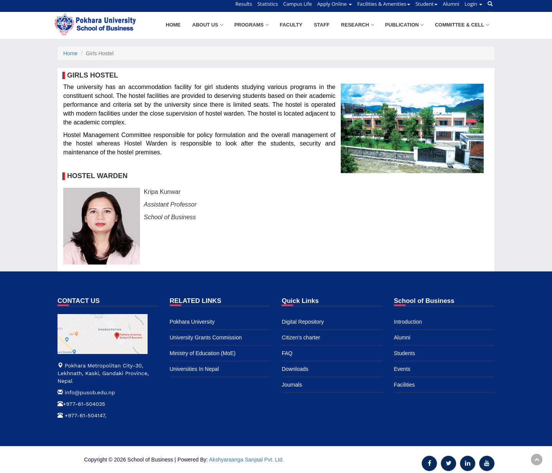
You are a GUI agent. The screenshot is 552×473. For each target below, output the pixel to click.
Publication (404, 25)
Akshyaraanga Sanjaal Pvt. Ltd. (246, 459)
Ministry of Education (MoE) (203, 353)
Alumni (402, 337)
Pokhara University (192, 322)
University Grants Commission (206, 337)
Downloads (295, 369)
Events (402, 369)
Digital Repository (303, 322)
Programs (251, 25)
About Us (207, 25)
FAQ (287, 353)
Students (404, 353)
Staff (322, 25)
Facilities (404, 385)
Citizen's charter (301, 337)
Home (173, 25)
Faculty (291, 25)
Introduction (408, 322)
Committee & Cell (462, 25)
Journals (292, 385)
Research (357, 25)
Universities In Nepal (194, 369)
